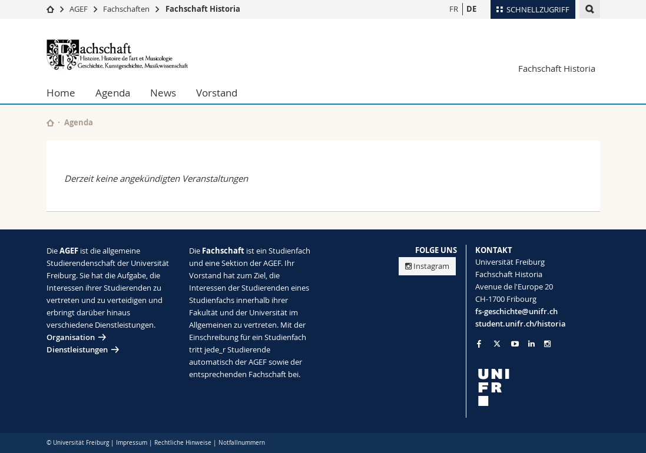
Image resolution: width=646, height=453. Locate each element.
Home (61, 92)
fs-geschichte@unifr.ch (516, 311)
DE (471, 9)
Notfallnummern (241, 443)
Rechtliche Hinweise (182, 443)
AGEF (78, 9)
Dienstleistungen (77, 349)
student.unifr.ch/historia (520, 323)
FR (453, 9)
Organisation (71, 337)
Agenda (112, 92)
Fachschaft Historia (202, 9)
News (163, 92)
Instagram (427, 266)
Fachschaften (126, 9)
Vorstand (216, 92)
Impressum (131, 443)
